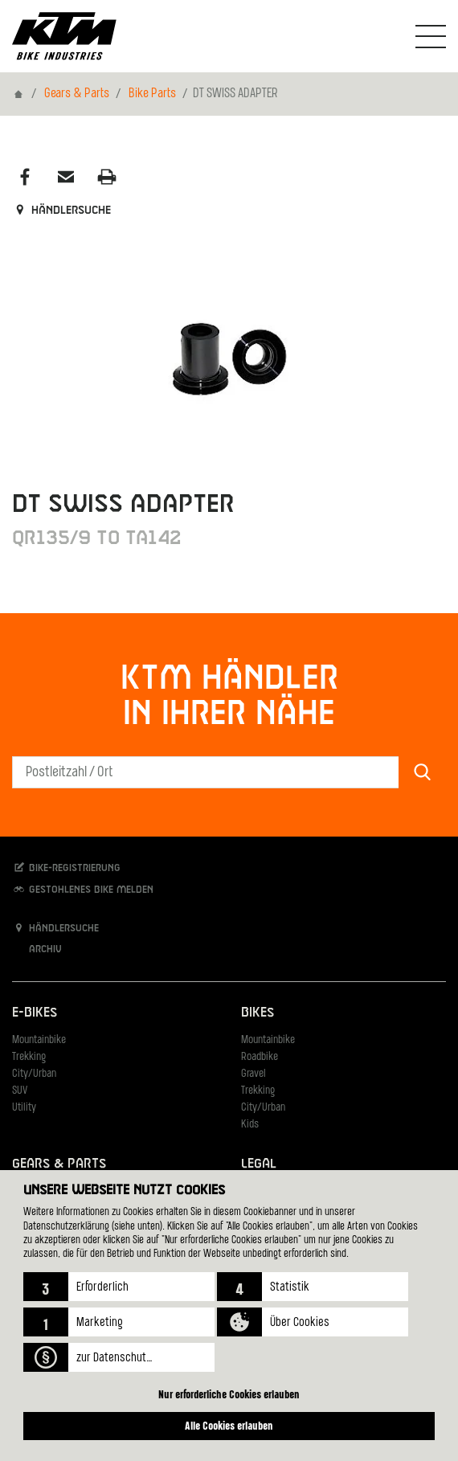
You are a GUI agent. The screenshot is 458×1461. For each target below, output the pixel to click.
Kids (250, 1125)
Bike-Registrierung (66, 867)
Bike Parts (152, 94)
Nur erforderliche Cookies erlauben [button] (229, 1394)
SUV (19, 1091)
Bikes (257, 1013)
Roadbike (259, 1057)
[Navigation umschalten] (430, 36)
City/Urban (34, 1074)
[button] (119, 1286)
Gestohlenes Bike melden (82, 889)
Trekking (29, 1057)
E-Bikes (34, 1013)
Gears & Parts (76, 94)
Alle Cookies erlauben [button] (229, 1425)
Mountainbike (39, 1040)
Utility (24, 1108)
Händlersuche (61, 210)
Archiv (37, 949)
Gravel (253, 1074)
